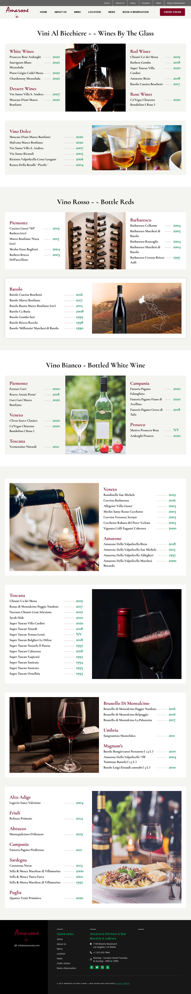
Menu (133, 3)
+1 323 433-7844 (101, 952)
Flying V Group (122, 983)
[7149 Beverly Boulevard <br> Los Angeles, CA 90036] (91, 944)
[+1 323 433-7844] (91, 952)
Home (107, 3)
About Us (120, 3)
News (158, 3)
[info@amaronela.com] (16, 945)
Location (146, 3)
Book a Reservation (176, 3)
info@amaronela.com (29, 945)
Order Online (172, 12)
